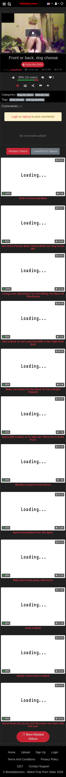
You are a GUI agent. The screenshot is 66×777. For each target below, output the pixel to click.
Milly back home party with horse (33, 580)
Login (54, 752)
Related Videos (18, 151)
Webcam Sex (42, 95)
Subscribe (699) (33, 64)
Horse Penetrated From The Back (33, 532)
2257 (20, 766)
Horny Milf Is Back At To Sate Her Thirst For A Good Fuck (33, 438)
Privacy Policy (49, 759)
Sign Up (41, 752)
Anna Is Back (33, 628)
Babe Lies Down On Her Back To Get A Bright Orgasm (33, 391)
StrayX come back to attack (33, 675)
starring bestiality (35, 100)
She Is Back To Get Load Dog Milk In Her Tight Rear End (33, 343)
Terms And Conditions (21, 759)
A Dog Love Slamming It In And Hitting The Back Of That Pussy (33, 295)
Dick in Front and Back (33, 198)
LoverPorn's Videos (45, 151)
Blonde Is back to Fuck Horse (33, 484)
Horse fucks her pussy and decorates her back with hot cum (33, 725)
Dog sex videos (25, 95)
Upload (25, 752)
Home (11, 752)
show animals (17, 100)
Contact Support (39, 766)
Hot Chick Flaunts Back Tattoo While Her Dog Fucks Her (33, 247)
